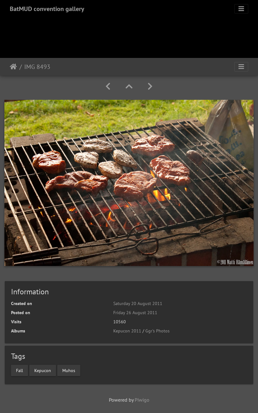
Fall (19, 370)
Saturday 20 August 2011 (137, 303)
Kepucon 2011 (127, 331)
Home (13, 66)
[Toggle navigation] (241, 9)
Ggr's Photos (157, 331)
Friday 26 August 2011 (135, 312)
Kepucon (42, 370)
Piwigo (142, 400)
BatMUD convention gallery (47, 9)
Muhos (68, 370)
